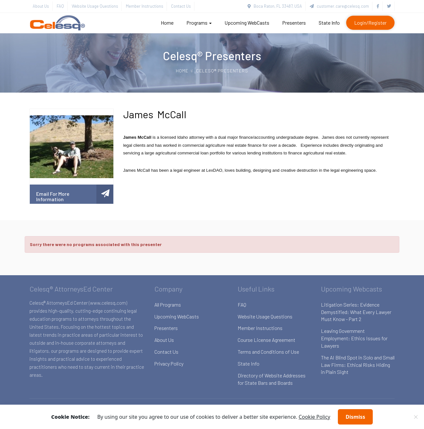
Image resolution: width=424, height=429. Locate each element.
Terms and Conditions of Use (268, 352)
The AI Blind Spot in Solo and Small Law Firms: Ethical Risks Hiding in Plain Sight (358, 364)
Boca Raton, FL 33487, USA (275, 6)
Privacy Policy (168, 363)
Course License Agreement (266, 340)
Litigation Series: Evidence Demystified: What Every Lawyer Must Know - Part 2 (356, 311)
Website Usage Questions (95, 6)
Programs (199, 23)
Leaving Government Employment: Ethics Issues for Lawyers (354, 338)
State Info (329, 23)
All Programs (167, 304)
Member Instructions (144, 6)
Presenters (294, 23)
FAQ (60, 6)
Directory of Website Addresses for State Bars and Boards (272, 379)
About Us (41, 6)
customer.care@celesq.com (339, 6)
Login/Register (370, 23)
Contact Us (181, 6)
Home (167, 23)
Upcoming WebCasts (246, 23)
